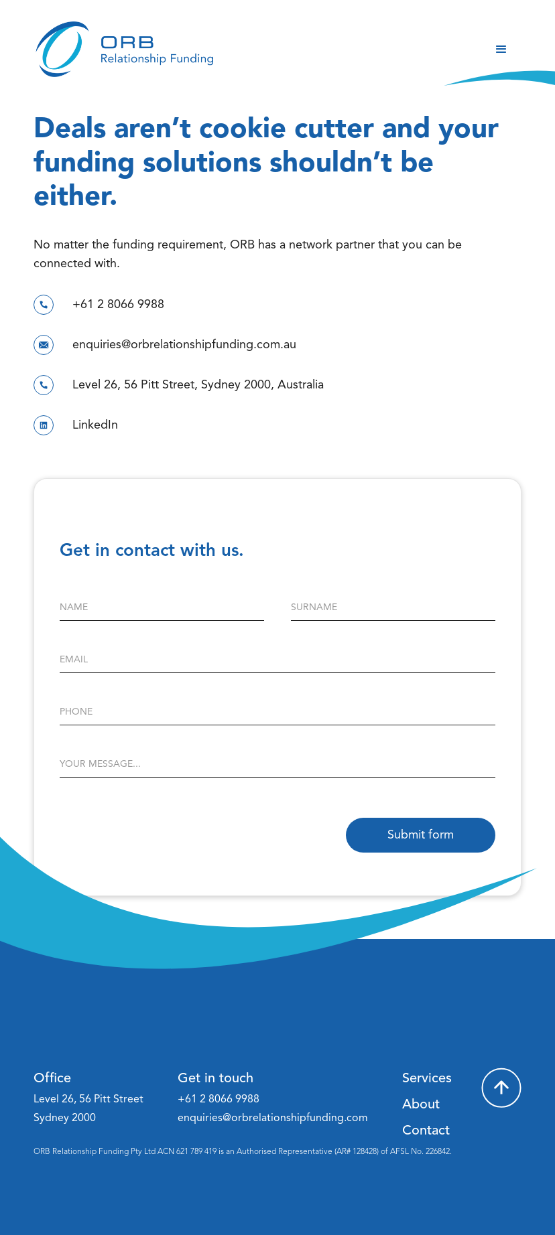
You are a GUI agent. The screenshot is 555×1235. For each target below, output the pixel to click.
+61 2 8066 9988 (118, 305)
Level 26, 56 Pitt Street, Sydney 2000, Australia (198, 385)
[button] (501, 49)
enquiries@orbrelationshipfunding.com (273, 1118)
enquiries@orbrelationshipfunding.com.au (184, 345)
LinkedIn (95, 425)
